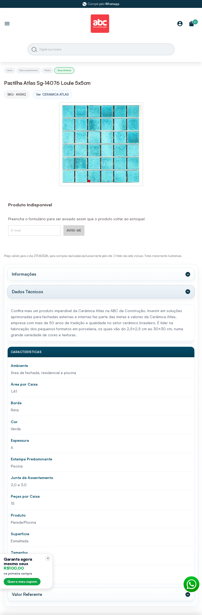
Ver (52, 94)
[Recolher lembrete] (48, 558)
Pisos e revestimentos (28, 70)
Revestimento (64, 70)
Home (9, 70)
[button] (89, 181)
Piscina (47, 70)
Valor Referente (27, 594)
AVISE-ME (74, 230)
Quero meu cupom (22, 582)
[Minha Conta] (180, 24)
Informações (24, 274)
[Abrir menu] (7, 24)
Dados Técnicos (27, 291)
